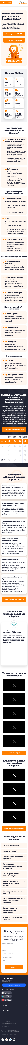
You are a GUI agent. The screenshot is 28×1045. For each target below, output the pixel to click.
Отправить (14, 967)
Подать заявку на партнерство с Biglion (14, 429)
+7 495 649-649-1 (7, 978)
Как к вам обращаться (7, 943)
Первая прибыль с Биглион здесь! (14, 828)
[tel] (10, 1039)
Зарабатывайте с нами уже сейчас (14, 599)
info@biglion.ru (23, 2)
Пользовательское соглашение (8, 1024)
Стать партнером (22, 3)
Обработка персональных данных (8, 1023)
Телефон (4, 950)
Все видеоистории (14, 753)
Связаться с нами (14, 985)
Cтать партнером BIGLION (14, 34)
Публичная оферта (5, 1026)
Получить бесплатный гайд (14, 40)
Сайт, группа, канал (7, 957)
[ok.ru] (6, 1039)
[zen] (14, 1039)
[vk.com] (2, 1039)
